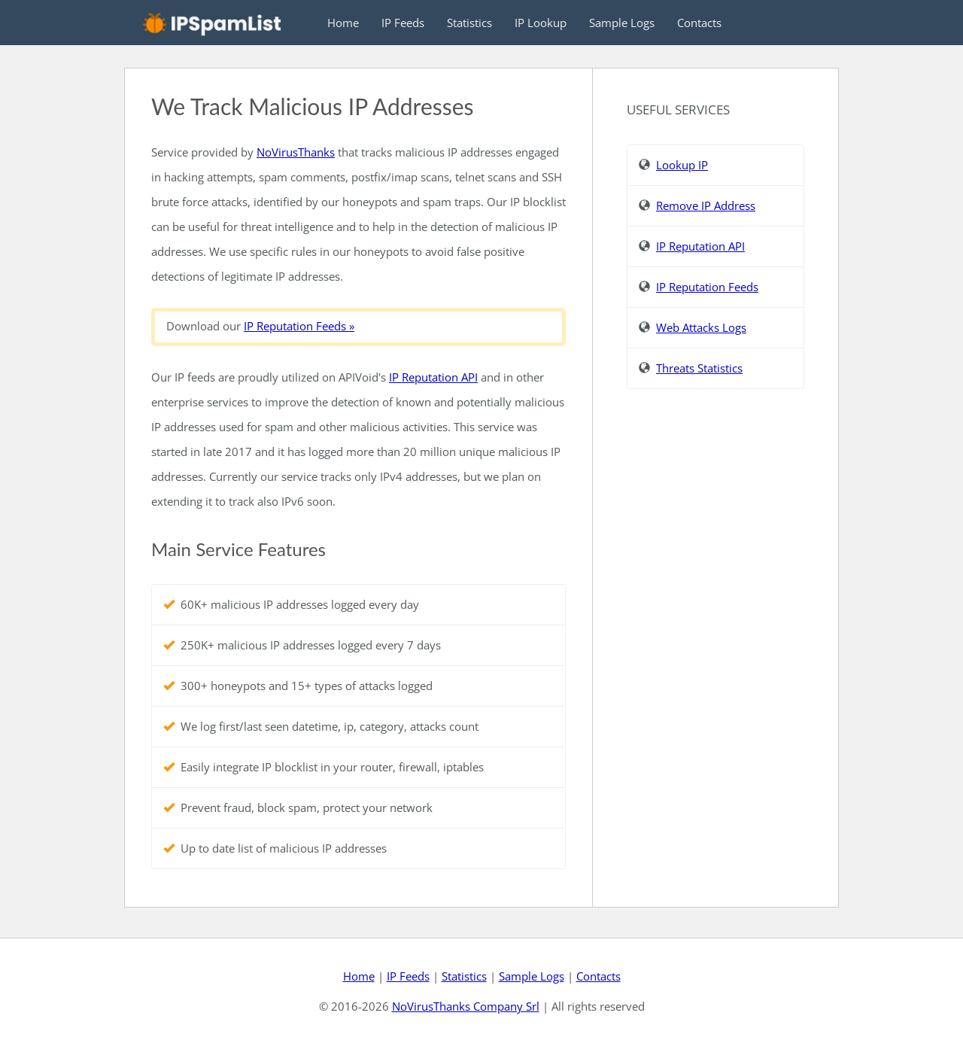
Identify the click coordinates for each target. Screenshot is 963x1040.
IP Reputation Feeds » (299, 325)
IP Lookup (541, 22)
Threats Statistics (699, 368)
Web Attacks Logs (701, 327)
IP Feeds (402, 22)
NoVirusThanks (296, 152)
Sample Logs (622, 22)
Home (343, 22)
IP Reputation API (433, 377)
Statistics (469, 22)
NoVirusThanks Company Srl (465, 1006)
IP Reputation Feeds (707, 286)
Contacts (699, 22)
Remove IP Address (705, 205)
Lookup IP (682, 164)
